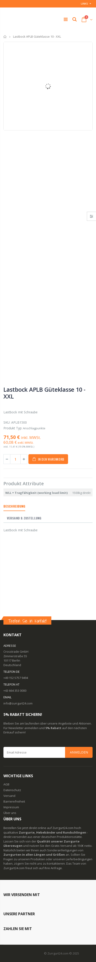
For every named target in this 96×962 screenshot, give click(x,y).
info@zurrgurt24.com (18, 703)
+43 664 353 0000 (14, 690)
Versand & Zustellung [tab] (24, 518)
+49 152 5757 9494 (15, 678)
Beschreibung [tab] (14, 506)
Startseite (5, 36)
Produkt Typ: (12, 428)
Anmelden (79, 752)
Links (84, 3)
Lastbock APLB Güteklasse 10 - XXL (44, 393)
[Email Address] (48, 752)
